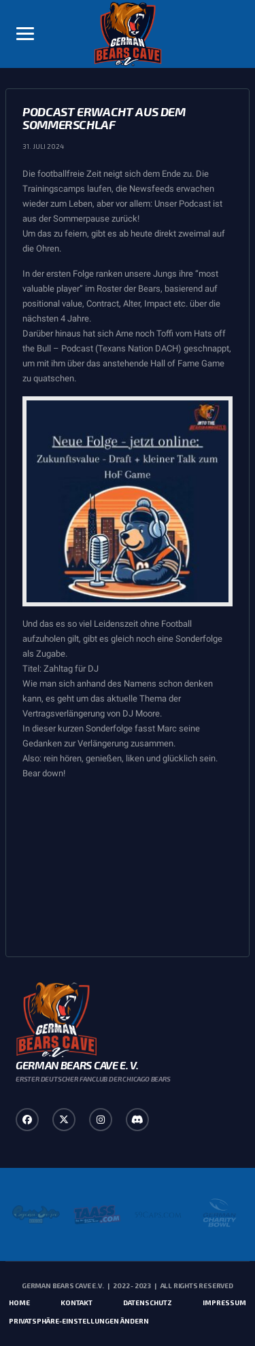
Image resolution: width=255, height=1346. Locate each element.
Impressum (224, 1302)
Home (19, 1302)
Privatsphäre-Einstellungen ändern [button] (79, 1321)
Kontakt (76, 1302)
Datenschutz (147, 1302)
